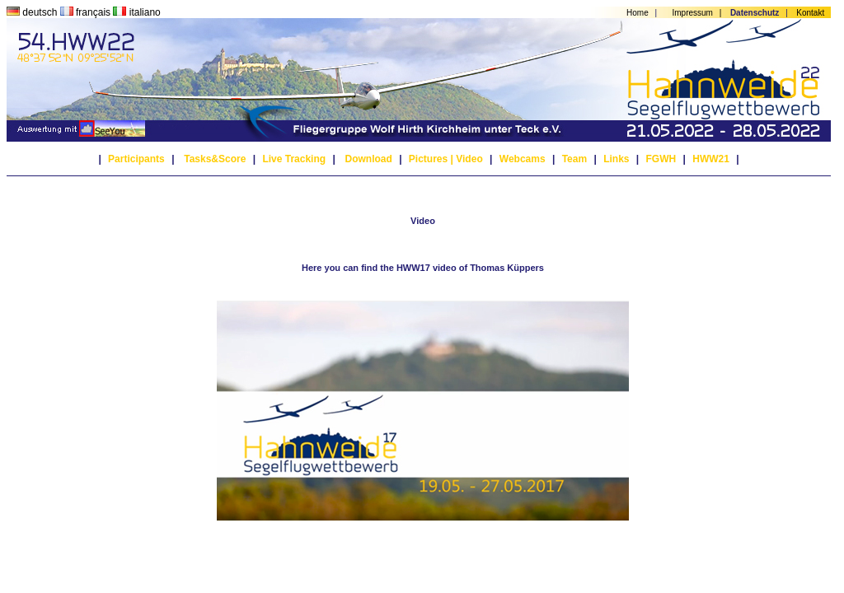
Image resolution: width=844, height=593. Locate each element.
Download (368, 159)
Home (637, 12)
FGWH (661, 159)
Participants (136, 159)
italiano (136, 12)
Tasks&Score (215, 159)
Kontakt (810, 12)
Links (616, 159)
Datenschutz (754, 12)
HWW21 (710, 159)
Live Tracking (294, 159)
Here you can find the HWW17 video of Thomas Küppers (423, 268)
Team (574, 159)
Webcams (522, 159)
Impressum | (700, 12)
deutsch (33, 12)
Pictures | (431, 159)
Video (469, 159)
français (87, 12)
